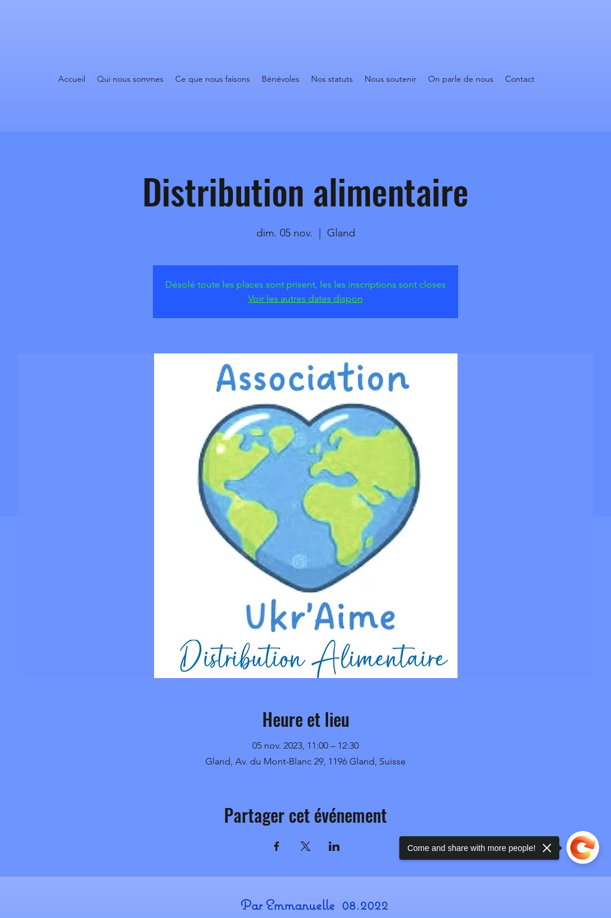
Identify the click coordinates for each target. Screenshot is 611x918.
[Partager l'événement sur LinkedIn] (334, 846)
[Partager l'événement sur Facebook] (276, 846)
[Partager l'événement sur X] (305, 846)
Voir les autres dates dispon (305, 298)
